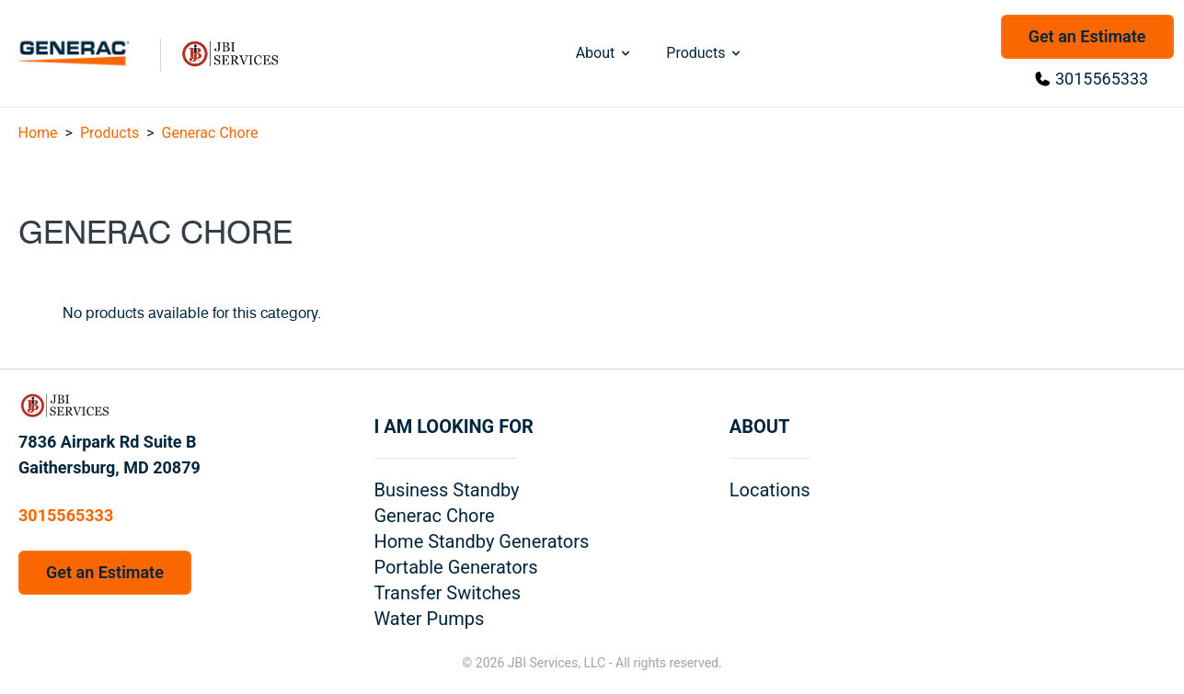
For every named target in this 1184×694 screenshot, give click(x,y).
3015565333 (1101, 78)
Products (704, 53)
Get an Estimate (1087, 36)
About (605, 53)
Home (38, 133)
